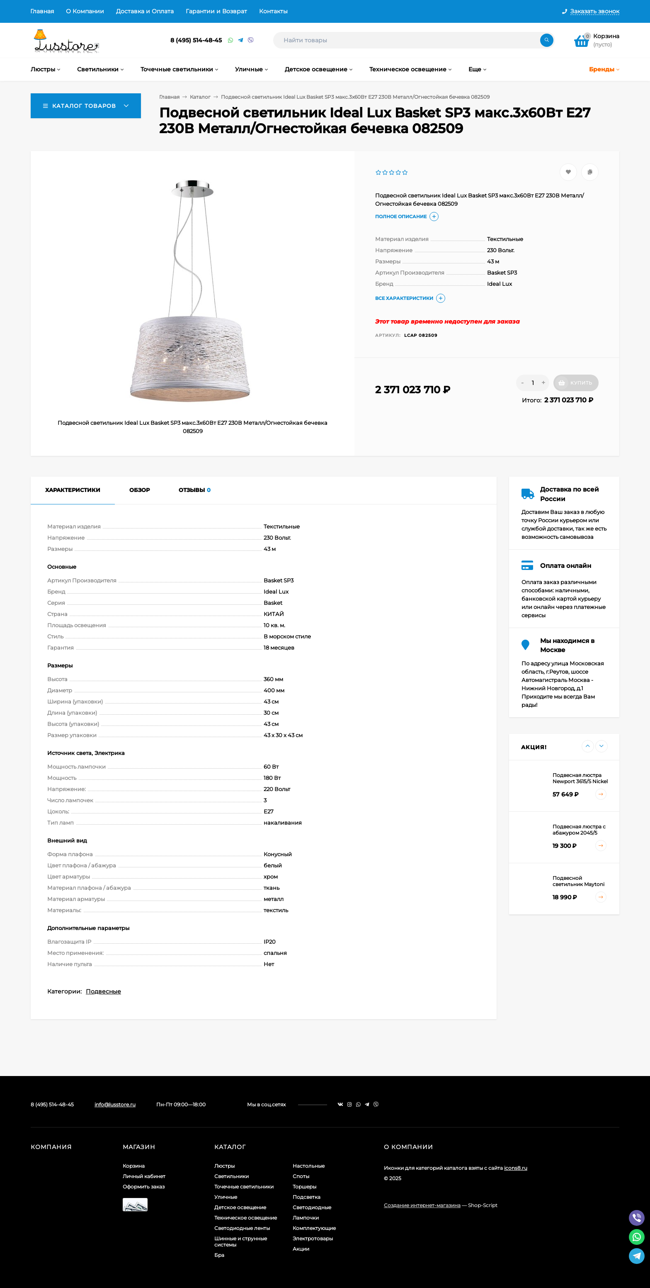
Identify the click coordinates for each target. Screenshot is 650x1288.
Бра (219, 1255)
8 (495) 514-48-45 (196, 40)
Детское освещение (240, 1207)
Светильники (231, 1176)
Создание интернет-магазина (422, 1205)
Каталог (200, 97)
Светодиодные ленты (242, 1228)
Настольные (309, 1166)
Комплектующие (314, 1228)
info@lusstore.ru (115, 1104)
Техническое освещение (245, 1218)
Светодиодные (312, 1207)
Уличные (225, 1197)
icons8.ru (515, 1168)
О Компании (85, 11)
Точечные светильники (244, 1186)
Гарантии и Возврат (216, 11)
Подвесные (103, 991)
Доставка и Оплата (145, 11)
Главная (42, 11)
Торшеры (304, 1186)
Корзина (134, 1166)
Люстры (224, 1166)
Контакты (273, 11)
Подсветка (306, 1197)
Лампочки (306, 1218)
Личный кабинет (144, 1176)
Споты (301, 1176)
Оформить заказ (144, 1186)
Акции (301, 1249)
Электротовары (313, 1238)
